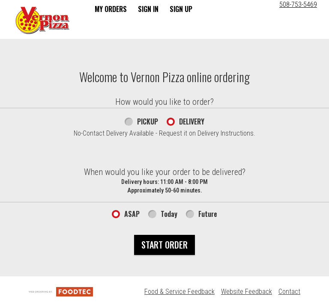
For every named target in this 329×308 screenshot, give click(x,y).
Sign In (148, 9)
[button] (42, 20)
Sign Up (181, 9)
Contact (289, 291)
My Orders (111, 9)
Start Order (164, 244)
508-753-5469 (298, 4)
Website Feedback (246, 291)
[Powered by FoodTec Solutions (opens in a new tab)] (61, 291)
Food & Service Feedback (179, 291)
